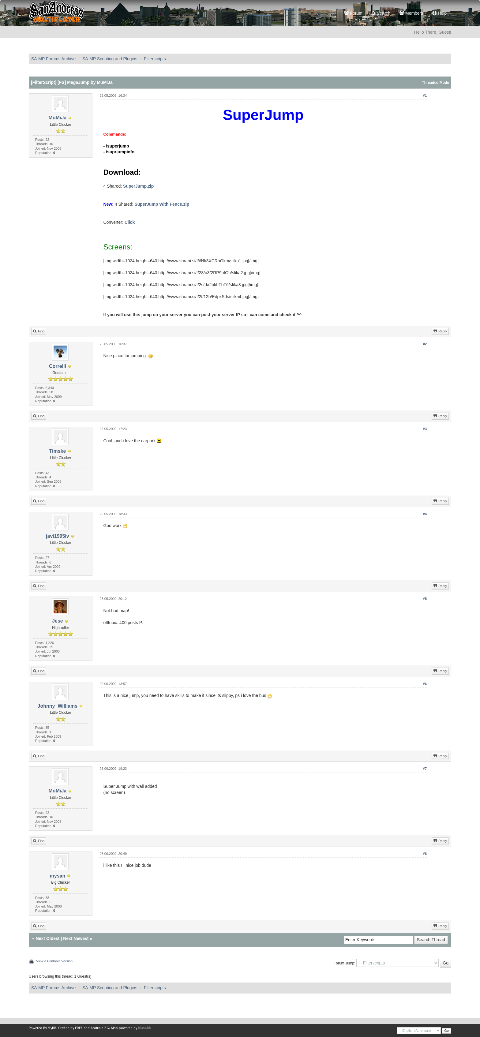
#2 (425, 344)
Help (439, 13)
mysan (58, 875)
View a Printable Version (54, 961)
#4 (425, 514)
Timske (57, 451)
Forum (353, 13)
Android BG (100, 1028)
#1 (425, 95)
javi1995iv (57, 536)
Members (411, 13)
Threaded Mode (435, 82)
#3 (425, 429)
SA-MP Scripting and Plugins (109, 58)
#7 (425, 768)
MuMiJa (58, 117)
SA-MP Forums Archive (53, 58)
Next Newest (75, 938)
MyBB (52, 1028)
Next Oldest (48, 938)
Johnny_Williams (58, 706)
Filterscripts (155, 58)
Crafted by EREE (70, 1028)
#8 (425, 853)
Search (381, 13)
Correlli (57, 366)
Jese (57, 620)
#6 (425, 684)
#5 (425, 599)
